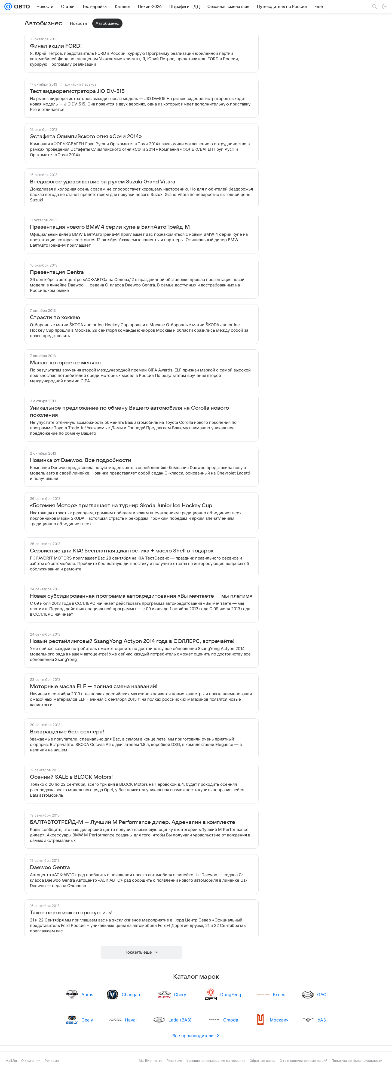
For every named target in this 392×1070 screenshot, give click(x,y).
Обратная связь (262, 1061)
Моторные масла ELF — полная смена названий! (93, 687)
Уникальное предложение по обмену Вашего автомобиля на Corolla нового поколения (129, 411)
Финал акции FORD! (56, 46)
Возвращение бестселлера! (67, 732)
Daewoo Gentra (50, 867)
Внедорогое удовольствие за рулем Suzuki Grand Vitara (102, 182)
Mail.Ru (11, 1061)
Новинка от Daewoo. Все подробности (80, 460)
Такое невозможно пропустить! (71, 913)
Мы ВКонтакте (150, 1061)
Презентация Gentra (57, 272)
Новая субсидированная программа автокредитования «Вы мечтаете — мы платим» (141, 596)
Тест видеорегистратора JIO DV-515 (77, 91)
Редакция (174, 1061)
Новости (78, 23)
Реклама (52, 1061)
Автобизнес (107, 23)
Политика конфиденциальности (357, 1061)
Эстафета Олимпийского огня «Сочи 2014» (86, 137)
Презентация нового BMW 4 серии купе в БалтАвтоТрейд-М (110, 227)
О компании (30, 1061)
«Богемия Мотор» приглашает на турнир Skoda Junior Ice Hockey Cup (121, 506)
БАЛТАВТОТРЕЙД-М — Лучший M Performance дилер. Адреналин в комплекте (132, 822)
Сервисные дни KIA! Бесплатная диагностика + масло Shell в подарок (121, 551)
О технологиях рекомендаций (303, 1061)
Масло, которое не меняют (66, 363)
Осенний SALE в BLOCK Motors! (71, 777)
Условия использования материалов (215, 1061)
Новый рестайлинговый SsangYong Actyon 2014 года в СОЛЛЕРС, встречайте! (132, 641)
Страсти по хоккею (55, 318)
